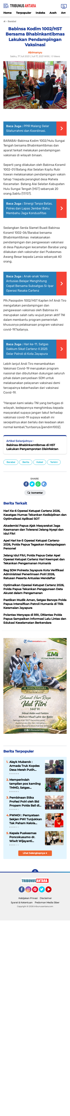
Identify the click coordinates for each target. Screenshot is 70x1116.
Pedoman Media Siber (47, 902)
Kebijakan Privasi (28, 898)
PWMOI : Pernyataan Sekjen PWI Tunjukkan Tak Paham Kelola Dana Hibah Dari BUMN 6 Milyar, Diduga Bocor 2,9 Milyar (25, 819)
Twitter (43, 891)
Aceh (53, 12)
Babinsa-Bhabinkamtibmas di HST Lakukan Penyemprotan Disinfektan (32, 447)
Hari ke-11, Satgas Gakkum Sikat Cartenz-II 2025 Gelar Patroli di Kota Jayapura (27, 349)
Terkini (53, 462)
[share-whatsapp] (38, 484)
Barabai (11, 462)
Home (7, 12)
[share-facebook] (26, 484)
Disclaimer (46, 898)
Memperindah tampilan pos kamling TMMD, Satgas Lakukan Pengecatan (25, 784)
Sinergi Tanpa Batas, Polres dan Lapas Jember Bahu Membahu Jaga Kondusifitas (29, 208)
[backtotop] (35, 872)
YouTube (51, 891)
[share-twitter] (32, 484)
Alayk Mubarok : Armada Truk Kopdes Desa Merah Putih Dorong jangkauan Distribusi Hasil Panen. (25, 766)
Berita (25, 462)
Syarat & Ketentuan (21, 902)
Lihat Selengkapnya (35, 853)
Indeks (40, 12)
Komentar (35, 492)
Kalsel (39, 462)
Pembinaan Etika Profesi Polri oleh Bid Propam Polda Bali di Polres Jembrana (24, 801)
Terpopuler (23, 12)
